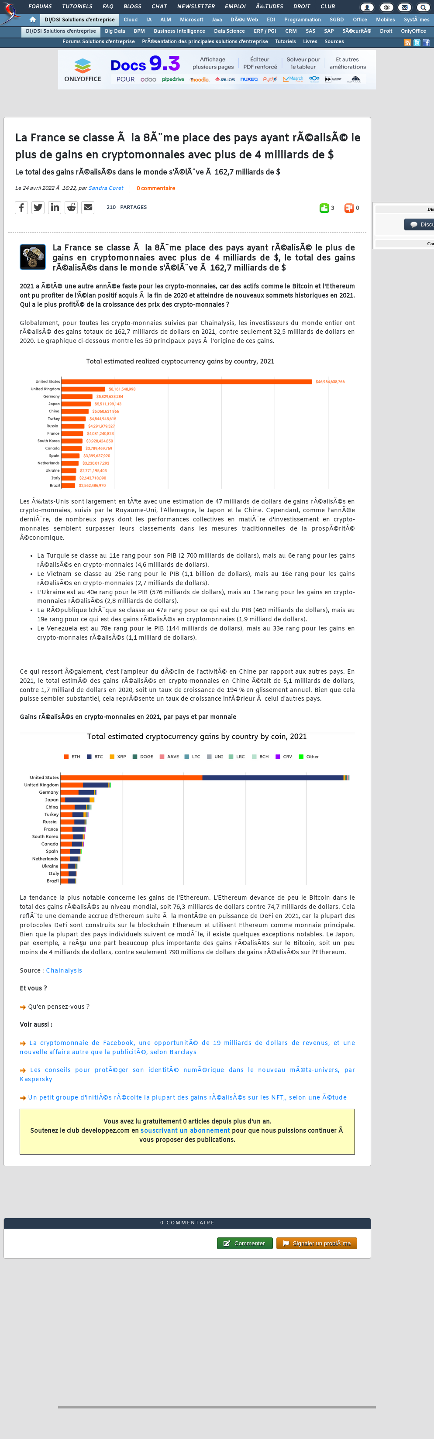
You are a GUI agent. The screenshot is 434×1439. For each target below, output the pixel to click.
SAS (310, 31)
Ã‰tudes (269, 6)
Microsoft (191, 20)
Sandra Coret (105, 188)
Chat (159, 6)
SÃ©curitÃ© (356, 31)
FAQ (108, 6)
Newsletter (195, 6)
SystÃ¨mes (417, 20)
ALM (165, 20)
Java (217, 20)
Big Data (115, 31)
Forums (40, 6)
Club (327, 6)
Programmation (302, 20)
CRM (291, 31)
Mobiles (385, 20)
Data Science (229, 31)
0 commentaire (156, 188)
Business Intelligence (179, 31)
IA (149, 20)
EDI (271, 20)
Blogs (132, 6)
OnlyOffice (413, 31)
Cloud (131, 20)
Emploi (235, 6)
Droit (302, 6)
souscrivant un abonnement (185, 1131)
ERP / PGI (265, 31)
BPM (139, 31)
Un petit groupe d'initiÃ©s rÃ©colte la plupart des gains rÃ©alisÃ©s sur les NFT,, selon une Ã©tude (187, 1098)
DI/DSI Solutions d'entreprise (80, 20)
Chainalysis (64, 971)
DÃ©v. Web (244, 20)
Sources (334, 42)
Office (360, 20)
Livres (310, 42)
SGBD (337, 20)
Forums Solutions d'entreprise (98, 42)
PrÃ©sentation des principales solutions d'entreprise (205, 42)
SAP (329, 31)
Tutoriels (77, 6)
